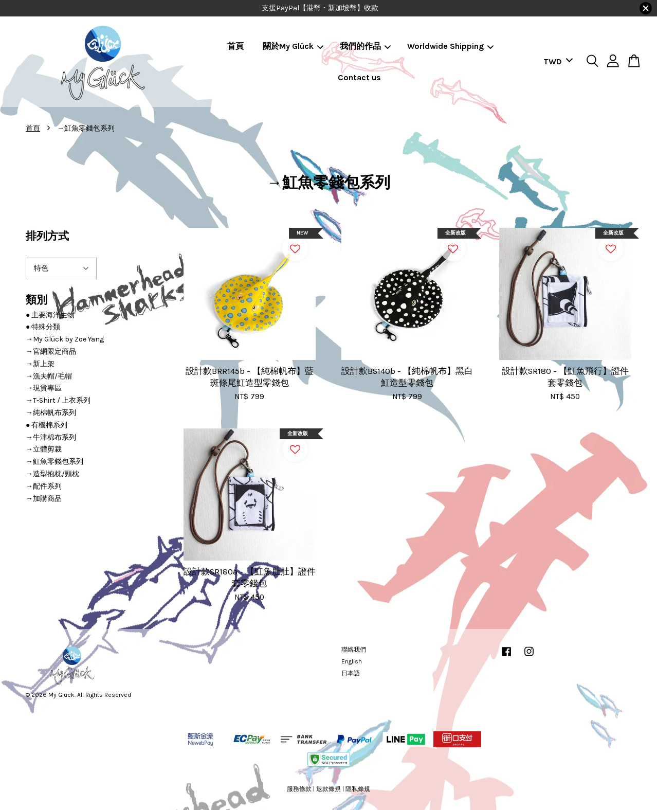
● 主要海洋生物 (50, 315)
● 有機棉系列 (46, 425)
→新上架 (40, 363)
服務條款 (299, 789)
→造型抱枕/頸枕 (52, 474)
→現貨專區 (44, 388)
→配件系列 (44, 486)
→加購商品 (44, 498)
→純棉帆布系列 (51, 412)
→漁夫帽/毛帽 (49, 376)
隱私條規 (357, 789)
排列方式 (47, 236)
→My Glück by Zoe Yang (65, 339)
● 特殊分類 (43, 326)
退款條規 (328, 789)
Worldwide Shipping (450, 46)
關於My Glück (293, 46)
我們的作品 (365, 46)
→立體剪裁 (44, 449)
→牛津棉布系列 (51, 437)
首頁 (235, 46)
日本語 (350, 673)
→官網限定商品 (51, 351)
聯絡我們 (353, 649)
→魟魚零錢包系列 (54, 461)
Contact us (359, 77)
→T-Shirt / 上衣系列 (58, 400)
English (351, 661)
